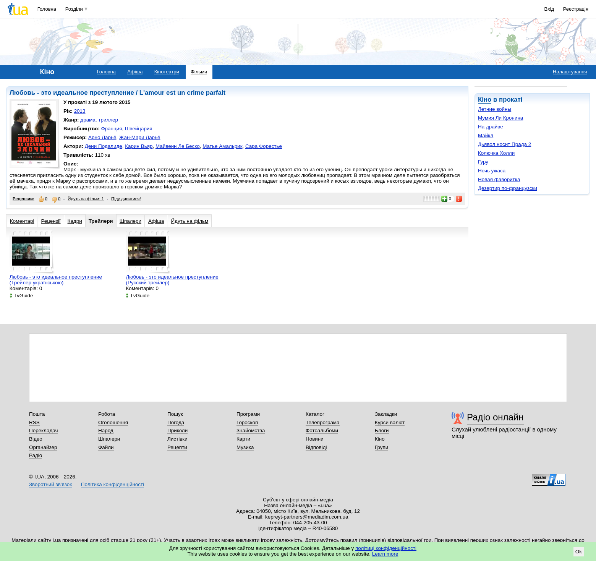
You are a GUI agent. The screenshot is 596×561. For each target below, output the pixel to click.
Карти (243, 439)
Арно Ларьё (102, 137)
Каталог (315, 414)
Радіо (35, 455)
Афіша (135, 72)
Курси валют (390, 422)
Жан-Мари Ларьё (139, 137)
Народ (105, 430)
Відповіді (316, 447)
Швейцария (138, 128)
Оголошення (113, 422)
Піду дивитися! (126, 198)
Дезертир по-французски (507, 188)
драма (88, 120)
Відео (35, 439)
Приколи (177, 430)
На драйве (490, 127)
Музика (245, 447)
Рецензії (50, 221)
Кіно (484, 99)
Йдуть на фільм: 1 (86, 198)
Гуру (483, 162)
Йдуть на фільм (189, 221)
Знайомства (250, 430)
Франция (111, 128)
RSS (34, 422)
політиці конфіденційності (385, 548)
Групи (381, 447)
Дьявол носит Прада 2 (504, 144)
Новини (315, 439)
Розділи (74, 9)
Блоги (382, 430)
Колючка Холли (496, 153)
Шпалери (130, 221)
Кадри (75, 221)
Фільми (199, 72)
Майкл (485, 135)
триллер (108, 120)
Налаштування (570, 72)
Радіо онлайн (495, 417)
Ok (578, 552)
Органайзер (43, 447)
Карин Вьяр (138, 146)
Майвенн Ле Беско (177, 146)
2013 (80, 111)
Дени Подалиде (103, 146)
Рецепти (177, 447)
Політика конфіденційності (112, 484)
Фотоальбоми (322, 430)
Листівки (177, 439)
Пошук (175, 414)
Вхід (549, 9)
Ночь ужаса (491, 170)
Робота (106, 414)
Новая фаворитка (499, 179)
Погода (175, 422)
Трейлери (101, 221)
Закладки (386, 414)
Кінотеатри (166, 72)
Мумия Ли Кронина (500, 118)
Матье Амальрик (222, 146)
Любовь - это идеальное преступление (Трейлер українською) (56, 279)
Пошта (37, 414)
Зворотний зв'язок (50, 484)
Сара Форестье (263, 146)
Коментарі (22, 221)
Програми (248, 414)
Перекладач (43, 430)
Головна (46, 9)
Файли (106, 447)
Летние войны (494, 109)
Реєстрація (575, 9)
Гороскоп (247, 422)
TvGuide (21, 295)
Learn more (385, 554)
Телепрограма (323, 422)
